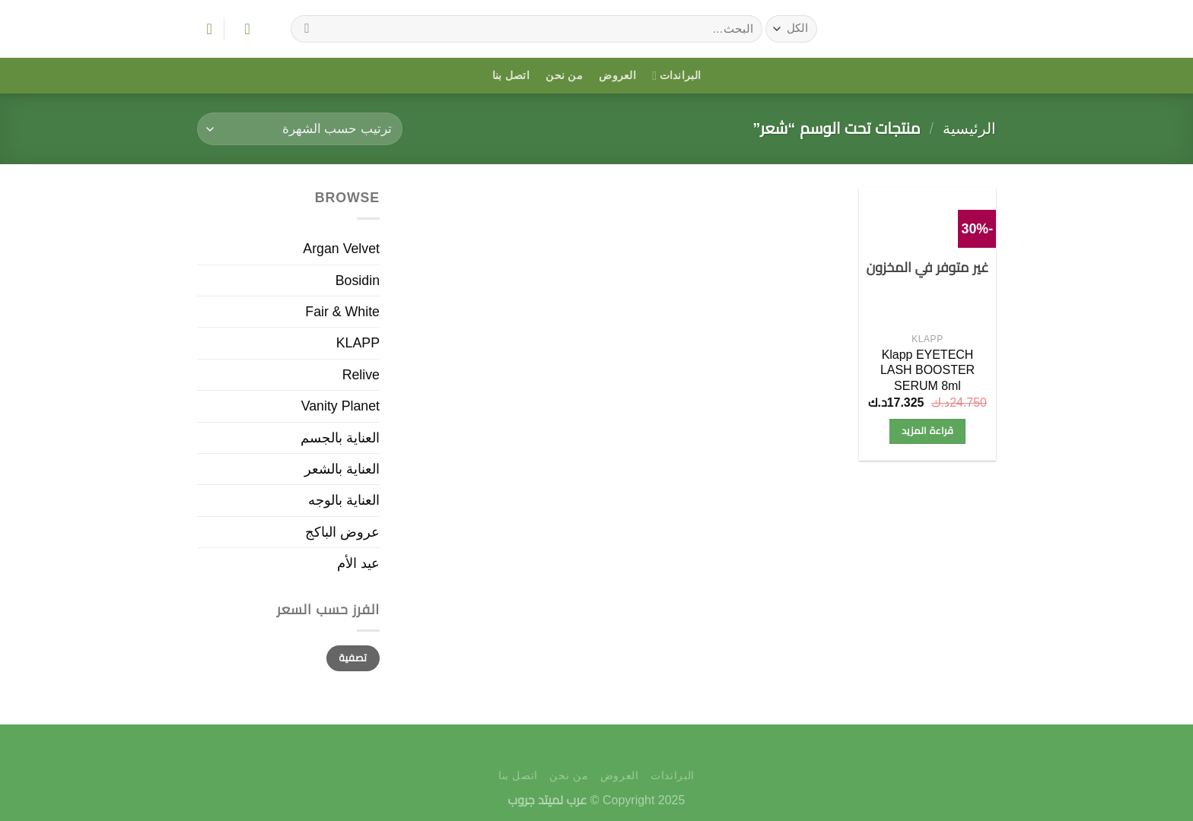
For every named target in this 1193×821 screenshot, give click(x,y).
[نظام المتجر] (299, 129)
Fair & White (342, 311)
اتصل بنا (511, 75)
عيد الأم (358, 563)
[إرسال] (308, 28)
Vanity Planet (340, 406)
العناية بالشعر (342, 469)
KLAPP (358, 342)
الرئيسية (969, 128)
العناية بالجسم (340, 437)
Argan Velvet (341, 248)
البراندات (676, 75)
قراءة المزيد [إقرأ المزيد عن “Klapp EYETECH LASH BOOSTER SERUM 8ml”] (927, 430)
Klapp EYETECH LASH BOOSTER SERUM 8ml (927, 370)
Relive (361, 374)
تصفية (353, 658)
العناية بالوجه (344, 500)
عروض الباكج (342, 532)
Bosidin (358, 280)
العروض (617, 75)
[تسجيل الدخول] (242, 29)
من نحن (564, 75)
